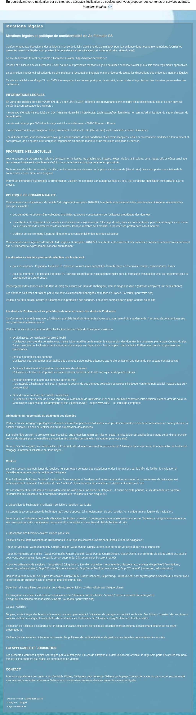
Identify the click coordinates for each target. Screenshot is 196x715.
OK (110, 6)
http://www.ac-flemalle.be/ (91, 58)
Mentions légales (24, 26)
